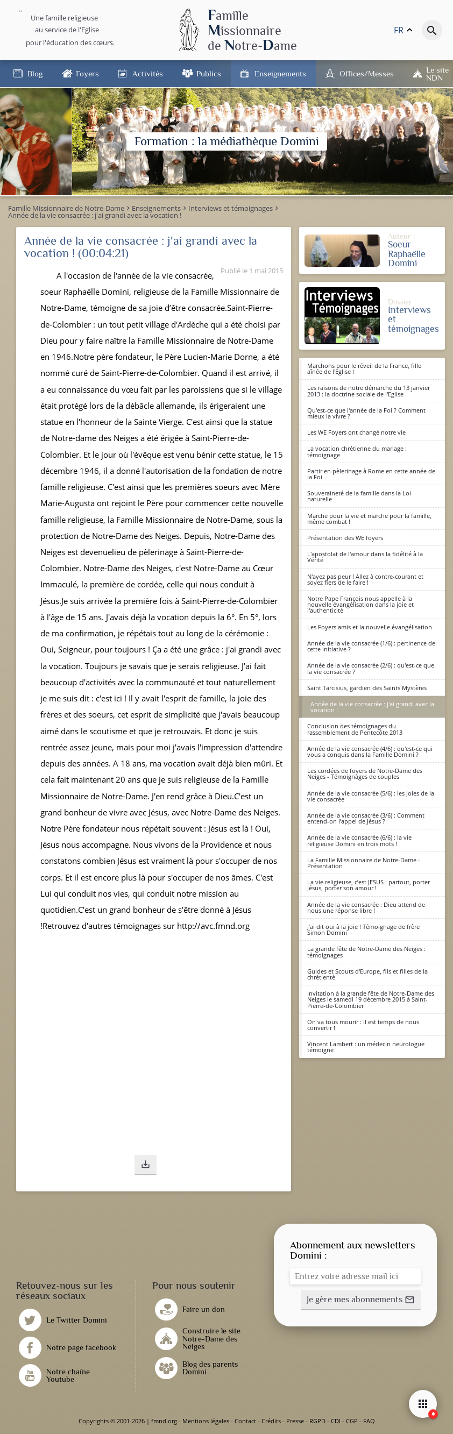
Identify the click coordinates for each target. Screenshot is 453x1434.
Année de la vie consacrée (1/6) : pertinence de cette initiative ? (371, 646)
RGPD (317, 1421)
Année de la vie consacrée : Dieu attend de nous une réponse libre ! (366, 907)
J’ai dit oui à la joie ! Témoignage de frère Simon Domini (363, 929)
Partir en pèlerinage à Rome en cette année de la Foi (371, 474)
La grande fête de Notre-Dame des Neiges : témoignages (366, 952)
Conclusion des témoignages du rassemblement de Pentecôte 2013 (354, 729)
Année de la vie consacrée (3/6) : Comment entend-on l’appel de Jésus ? (365, 818)
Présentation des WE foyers (345, 538)
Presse (295, 1421)
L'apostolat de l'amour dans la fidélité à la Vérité (365, 557)
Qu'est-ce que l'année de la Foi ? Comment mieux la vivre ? (366, 413)
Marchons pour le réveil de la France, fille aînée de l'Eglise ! (364, 368)
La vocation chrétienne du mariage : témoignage (357, 451)
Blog (35, 73)
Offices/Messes (366, 73)
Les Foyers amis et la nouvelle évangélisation (369, 627)
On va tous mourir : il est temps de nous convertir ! (363, 1025)
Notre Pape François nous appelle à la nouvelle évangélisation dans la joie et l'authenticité (360, 604)
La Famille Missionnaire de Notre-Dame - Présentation (363, 863)
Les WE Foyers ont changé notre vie (356, 432)
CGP (352, 1421)
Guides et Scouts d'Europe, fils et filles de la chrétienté (367, 974)
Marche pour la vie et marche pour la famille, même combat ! (369, 519)
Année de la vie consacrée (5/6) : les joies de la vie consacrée (370, 796)
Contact (245, 1421)
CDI (336, 1421)
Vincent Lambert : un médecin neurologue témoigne (365, 1047)
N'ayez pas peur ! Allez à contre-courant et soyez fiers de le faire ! (365, 579)
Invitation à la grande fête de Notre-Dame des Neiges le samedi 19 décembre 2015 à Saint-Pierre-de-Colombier (370, 999)
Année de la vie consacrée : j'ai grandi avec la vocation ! (372, 707)
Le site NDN (437, 73)
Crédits (271, 1421)
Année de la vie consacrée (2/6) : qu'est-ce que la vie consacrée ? (370, 668)
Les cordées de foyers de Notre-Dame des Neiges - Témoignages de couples (364, 773)
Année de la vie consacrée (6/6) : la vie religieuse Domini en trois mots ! (359, 840)
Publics (208, 73)
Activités (147, 73)
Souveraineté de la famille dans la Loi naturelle (359, 496)
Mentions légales (205, 1421)
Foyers (87, 73)
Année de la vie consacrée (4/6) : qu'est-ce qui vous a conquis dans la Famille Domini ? (370, 751)
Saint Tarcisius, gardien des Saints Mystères (367, 688)
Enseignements (280, 73)
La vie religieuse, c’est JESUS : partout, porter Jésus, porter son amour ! (368, 885)
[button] (146, 1165)
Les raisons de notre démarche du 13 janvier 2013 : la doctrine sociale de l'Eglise (368, 390)
